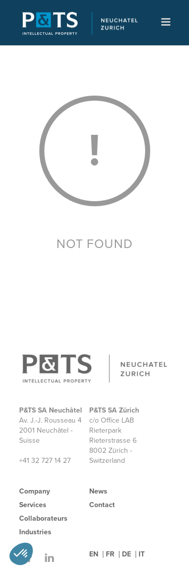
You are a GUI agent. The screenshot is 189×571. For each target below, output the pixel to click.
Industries (35, 532)
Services (32, 505)
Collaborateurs (43, 518)
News (98, 491)
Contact (102, 505)
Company (34, 491)
